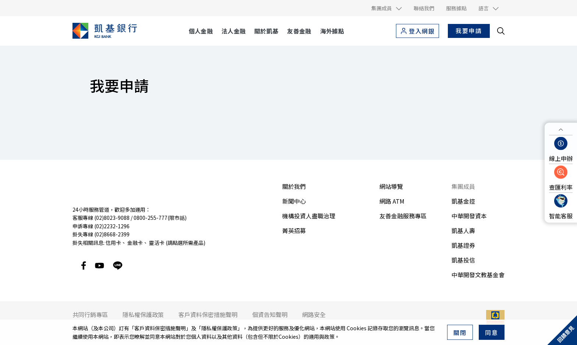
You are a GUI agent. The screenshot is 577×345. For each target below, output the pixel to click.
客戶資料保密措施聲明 (160, 328)
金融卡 (135, 242)
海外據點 (332, 31)
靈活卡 (156, 242)
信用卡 (113, 242)
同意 (491, 332)
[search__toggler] (501, 31)
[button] (386, 8)
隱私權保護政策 (219, 328)
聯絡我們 (424, 8)
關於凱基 (266, 31)
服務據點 (456, 8)
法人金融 (233, 31)
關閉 (460, 332)
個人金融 (201, 31)
